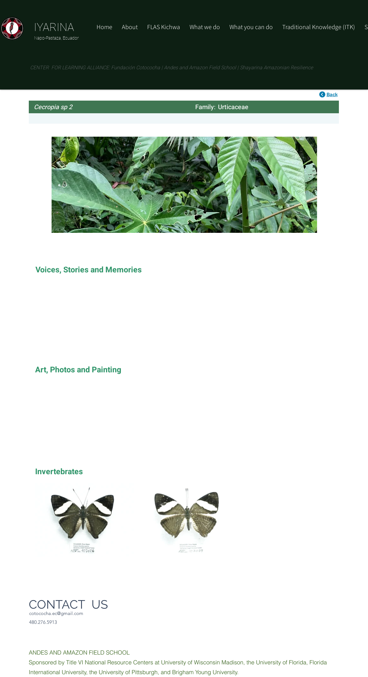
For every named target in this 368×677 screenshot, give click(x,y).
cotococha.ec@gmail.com (56, 613)
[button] (251, 27)
